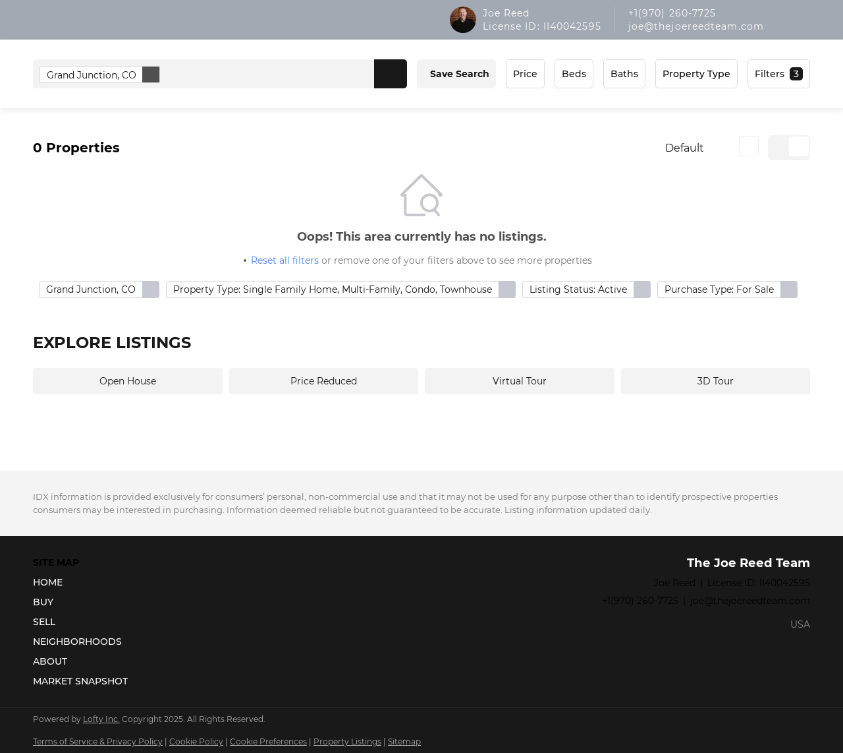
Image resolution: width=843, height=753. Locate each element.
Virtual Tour (520, 381)
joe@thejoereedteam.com (696, 26)
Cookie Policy (196, 741)
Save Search (459, 74)
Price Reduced (323, 381)
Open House (127, 381)
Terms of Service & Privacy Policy (98, 741)
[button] (390, 73)
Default (684, 148)
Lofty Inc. (101, 719)
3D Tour (715, 381)
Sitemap (404, 741)
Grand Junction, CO (103, 74)
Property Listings (347, 741)
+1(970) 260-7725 (672, 13)
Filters (769, 74)
